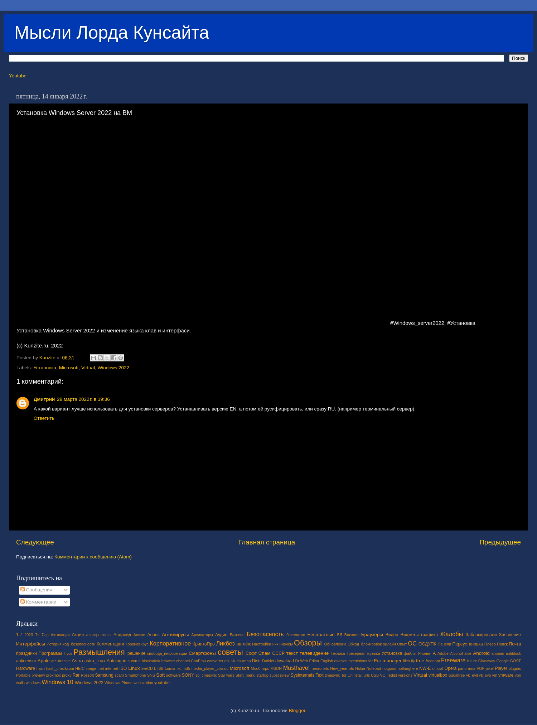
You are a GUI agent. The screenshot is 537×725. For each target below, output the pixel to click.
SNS (151, 675)
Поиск (502, 644)
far (370, 661)
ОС (412, 643)
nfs (351, 668)
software (173, 675)
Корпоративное (170, 643)
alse (467, 653)
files (406, 661)
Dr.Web (301, 661)
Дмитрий (44, 399)
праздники (26, 653)
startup (262, 675)
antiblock (513, 653)
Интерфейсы (30, 644)
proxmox (53, 675)
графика (429, 634)
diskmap (243, 661)
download (284, 660)
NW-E (425, 668)
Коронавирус (137, 644)
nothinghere (408, 668)
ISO (123, 668)
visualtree (456, 675)
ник (275, 644)
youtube (162, 682)
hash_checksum (60, 668)
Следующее (35, 542)
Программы (50, 653)
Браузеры (372, 634)
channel (183, 661)
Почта (515, 644)
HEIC (79, 668)
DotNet (268, 661)
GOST (515, 661)
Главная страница (266, 542)
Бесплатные (320, 634)
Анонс (153, 634)
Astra (77, 660)
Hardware (25, 668)
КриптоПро (204, 644)
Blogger (297, 710)
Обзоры (308, 642)
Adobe (443, 653)
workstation (143, 683)
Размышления (99, 652)
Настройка (261, 644)
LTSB (158, 668)
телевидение (314, 653)
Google (502, 661)
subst (274, 675)
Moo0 (256, 668)
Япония (424, 653)
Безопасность (265, 634)
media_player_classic (210, 668)
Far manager (387, 660)
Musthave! (296, 667)
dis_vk (230, 661)
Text (319, 675)
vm (494, 675)
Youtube (17, 75)
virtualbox (438, 675)
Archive (64, 661)
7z (37, 635)
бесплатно (295, 635)
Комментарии (38, 602)
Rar (76, 675)
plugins (515, 668)
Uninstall (355, 675)
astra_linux (95, 660)
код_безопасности (79, 644)
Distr (256, 660)
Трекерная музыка (363, 653)
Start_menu (246, 675)
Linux (134, 668)
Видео (392, 634)
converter (215, 661)
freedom (433, 661)
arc (54, 661)
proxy (66, 675)
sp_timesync (206, 675)
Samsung (104, 675)
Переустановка (468, 644)
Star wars (226, 675)
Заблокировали (481, 634)
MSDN (276, 668)
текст (292, 653)
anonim (498, 653)
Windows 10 (57, 682)
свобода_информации (167, 653)
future (472, 661)
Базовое (237, 635)
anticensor (26, 660)
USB (375, 675)
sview (285, 675)
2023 (28, 635)
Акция (78, 634)
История (54, 644)
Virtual (88, 367)
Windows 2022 (113, 367)
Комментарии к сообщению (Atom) (93, 557)
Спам (264, 653)
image (91, 668)
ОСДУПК (427, 644)
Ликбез (225, 643)
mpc (265, 668)
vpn (518, 675)
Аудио (221, 634)
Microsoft (69, 367)
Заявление (510, 634)
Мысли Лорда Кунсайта (111, 33)
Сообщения (36, 589)
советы (230, 652)
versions (405, 675)
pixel (490, 668)
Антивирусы (175, 634)
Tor (344, 675)
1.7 (19, 634)
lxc (178, 668)
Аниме (139, 635)
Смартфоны (202, 653)
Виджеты (410, 634)
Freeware (453, 660)
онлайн (389, 644)
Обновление (335, 644)
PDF (480, 668)
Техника (337, 653)
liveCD (147, 668)
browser (168, 661)
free (420, 660)
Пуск (68, 653)
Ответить (44, 418)
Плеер (490, 644)
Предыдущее (500, 542)
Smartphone (135, 675)
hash (41, 668)
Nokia (360, 668)
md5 (186, 668)
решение (136, 653)
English (326, 661)
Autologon (116, 660)
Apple (44, 660)
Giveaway (486, 661)
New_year (339, 668)
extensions (358, 661)
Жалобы (451, 634)
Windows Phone (118, 683)
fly (413, 661)
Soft (160, 675)
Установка (44, 367)
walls (20, 683)
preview (38, 675)
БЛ (339, 635)
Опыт (402, 644)
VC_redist (388, 675)
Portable (23, 675)
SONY (188, 675)
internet (111, 668)
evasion (340, 661)
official (437, 668)
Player (501, 668)
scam (119, 675)
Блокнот (351, 635)
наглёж (244, 644)
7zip (45, 635)
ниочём (286, 644)
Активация (60, 635)
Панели (444, 644)
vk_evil (472, 675)
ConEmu (198, 661)
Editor (314, 661)
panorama (466, 668)
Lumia (170, 668)
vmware (506, 675)
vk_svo (485, 675)
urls (366, 675)
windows (33, 683)
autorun (134, 661)
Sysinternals (302, 675)
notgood (389, 668)
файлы (410, 653)
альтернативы (98, 635)
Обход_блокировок (365, 644)
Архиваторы (202, 635)
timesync (332, 675)
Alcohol (456, 653)
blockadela (151, 661)
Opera (450, 668)
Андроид (122, 634)
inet (101, 668)
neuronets (320, 668)
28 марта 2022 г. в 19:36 (83, 399)
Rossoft (87, 675)
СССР (278, 653)
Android (481, 653)
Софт (251, 653)
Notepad (374, 668)
